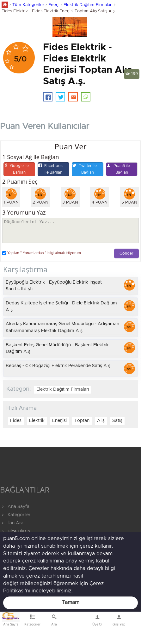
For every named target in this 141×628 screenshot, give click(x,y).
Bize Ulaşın (76, 621)
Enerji (53, 5)
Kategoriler (15, 515)
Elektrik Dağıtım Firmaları (88, 5)
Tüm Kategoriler (28, 5)
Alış (101, 420)
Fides (15, 420)
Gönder (126, 253)
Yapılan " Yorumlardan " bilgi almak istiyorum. (42, 253)
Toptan (81, 420)
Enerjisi (59, 420)
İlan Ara (11, 523)
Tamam (70, 602)
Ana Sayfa (14, 506)
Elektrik (37, 420)
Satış (117, 420)
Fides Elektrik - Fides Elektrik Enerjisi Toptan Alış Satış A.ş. (58, 11)
